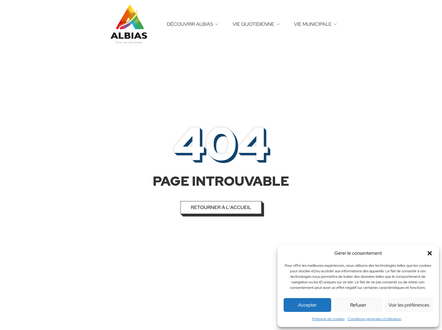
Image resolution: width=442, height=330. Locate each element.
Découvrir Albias (190, 24)
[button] (430, 253)
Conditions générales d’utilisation (374, 318)
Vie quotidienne (253, 24)
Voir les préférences (409, 305)
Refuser (358, 305)
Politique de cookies (328, 318)
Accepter (307, 305)
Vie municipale (313, 24)
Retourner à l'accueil (221, 207)
